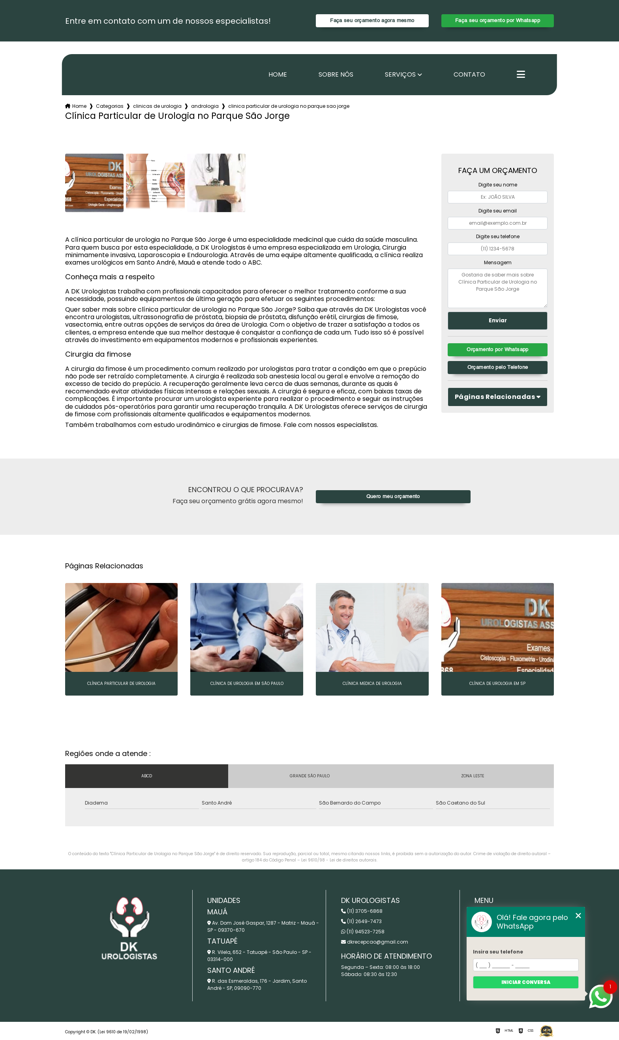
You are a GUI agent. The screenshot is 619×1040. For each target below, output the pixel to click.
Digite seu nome (497, 184)
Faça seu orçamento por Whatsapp (497, 20)
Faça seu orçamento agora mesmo (372, 20)
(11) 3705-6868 (362, 911)
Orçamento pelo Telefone (497, 367)
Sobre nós (336, 74)
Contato (469, 74)
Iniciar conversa (525, 982)
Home (277, 74)
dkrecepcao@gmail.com (374, 941)
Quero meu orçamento (393, 496)
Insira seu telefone (498, 951)
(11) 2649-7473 (361, 921)
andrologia (205, 106)
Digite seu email (497, 210)
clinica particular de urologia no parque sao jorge (288, 106)
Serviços (400, 74)
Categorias (110, 106)
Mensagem (498, 262)
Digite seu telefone (498, 236)
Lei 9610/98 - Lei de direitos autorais (339, 860)
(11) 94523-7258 (363, 931)
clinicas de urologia (157, 106)
